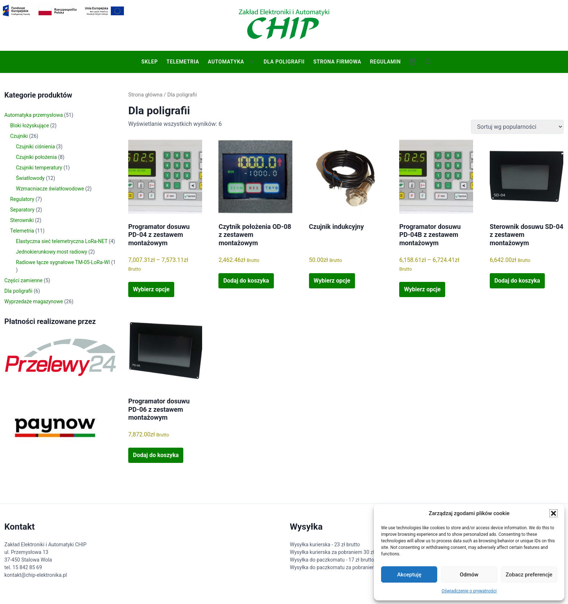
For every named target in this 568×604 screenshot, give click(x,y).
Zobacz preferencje (529, 574)
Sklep (149, 62)
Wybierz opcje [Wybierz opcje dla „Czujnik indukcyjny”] (332, 280)
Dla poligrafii (284, 62)
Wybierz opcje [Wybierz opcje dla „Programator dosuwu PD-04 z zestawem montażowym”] (151, 289)
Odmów (469, 574)
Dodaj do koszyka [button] (246, 280)
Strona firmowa (337, 62)
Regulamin (385, 62)
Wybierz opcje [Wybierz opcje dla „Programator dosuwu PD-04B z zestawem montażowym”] (422, 289)
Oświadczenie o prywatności (469, 590)
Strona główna (145, 94)
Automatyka (226, 62)
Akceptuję (409, 574)
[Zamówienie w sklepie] (517, 127)
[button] (553, 513)
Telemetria (182, 62)
